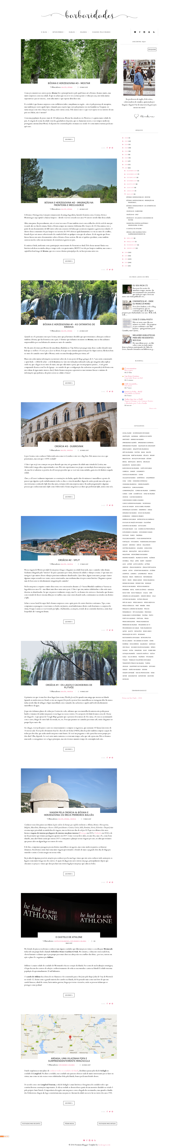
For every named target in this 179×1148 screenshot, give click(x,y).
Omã (150, 593)
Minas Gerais (137, 580)
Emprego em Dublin (129, 519)
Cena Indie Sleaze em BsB (133, 378)
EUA (136, 529)
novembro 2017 (132, 174)
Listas (130, 570)
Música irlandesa (143, 586)
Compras (152, 490)
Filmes (132, 535)
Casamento (140, 471)
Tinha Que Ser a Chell (133, 399)
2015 (126, 256)
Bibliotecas (127, 458)
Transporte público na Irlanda (133, 663)
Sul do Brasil (132, 657)
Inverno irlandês (129, 557)
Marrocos (138, 577)
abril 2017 (130, 238)
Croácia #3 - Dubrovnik (69, 446)
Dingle (150, 510)
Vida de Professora (142, 673)
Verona (144, 669)
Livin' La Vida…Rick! (133, 391)
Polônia (145, 615)
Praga (146, 618)
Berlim (152, 455)
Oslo (154, 596)
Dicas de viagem (128, 506)
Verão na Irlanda (135, 669)
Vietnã (125, 676)
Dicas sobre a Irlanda (142, 506)
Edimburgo (126, 516)
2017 (126, 168)
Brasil (125, 462)
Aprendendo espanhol (146, 442)
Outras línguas (142, 599)
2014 (126, 259)
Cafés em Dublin (146, 468)
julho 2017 (130, 187)
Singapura (138, 650)
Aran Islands (127, 449)
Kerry (142, 561)
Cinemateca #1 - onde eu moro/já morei (143, 302)
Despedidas (147, 503)
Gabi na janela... (131, 384)
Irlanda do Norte (142, 557)
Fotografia (135, 541)
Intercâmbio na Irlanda (139, 554)
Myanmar (126, 589)
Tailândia (141, 657)
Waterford (142, 676)
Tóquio (125, 660)
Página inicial (69, 1123)
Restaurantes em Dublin (131, 637)
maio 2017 (130, 194)
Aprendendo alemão (130, 442)
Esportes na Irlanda (130, 526)
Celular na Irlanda (129, 478)
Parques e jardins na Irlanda (133, 609)
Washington (132, 676)
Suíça (124, 657)
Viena (152, 673)
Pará (137, 605)
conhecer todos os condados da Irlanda (64, 1071)
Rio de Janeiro (127, 641)
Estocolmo (142, 526)
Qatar (125, 631)
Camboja (126, 471)
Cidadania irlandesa (129, 484)
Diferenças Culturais (130, 510)
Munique (148, 583)
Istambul (126, 561)
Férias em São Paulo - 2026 (132, 698)
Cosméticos (138, 494)
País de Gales (127, 602)
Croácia (70, 450)
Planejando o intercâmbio (132, 615)
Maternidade (147, 577)
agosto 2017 (131, 184)
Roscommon (134, 644)
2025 (126, 141)
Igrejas (125, 551)
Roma (151, 641)
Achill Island (127, 433)
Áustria (137, 452)
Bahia (143, 452)
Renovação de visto (130, 634)
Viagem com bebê (128, 673)
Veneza (125, 669)
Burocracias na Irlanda (131, 468)
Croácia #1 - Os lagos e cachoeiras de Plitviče (69, 686)
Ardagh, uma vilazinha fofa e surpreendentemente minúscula (69, 1059)
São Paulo (126, 647)
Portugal (140, 618)
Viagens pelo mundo (101, 32)
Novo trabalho (136, 593)
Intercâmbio (58, 32)
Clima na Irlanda (137, 487)
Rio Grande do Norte (141, 641)
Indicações (133, 551)
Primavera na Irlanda (130, 625)
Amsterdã (126, 439)
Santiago (152, 644)
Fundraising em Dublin (148, 541)
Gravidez (132, 545)
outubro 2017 (131, 177)
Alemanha (134, 436)
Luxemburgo (142, 573)
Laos (124, 564)
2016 (126, 252)
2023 (126, 148)
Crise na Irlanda (149, 494)
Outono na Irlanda (129, 599)
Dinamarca (142, 510)
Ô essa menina (130, 368)
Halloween (146, 545)
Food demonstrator (144, 538)
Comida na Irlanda (141, 490)
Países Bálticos (149, 602)
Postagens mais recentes (31, 1123)
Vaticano (152, 666)
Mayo (124, 580)
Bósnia (70, 87)
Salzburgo (144, 644)
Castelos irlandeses (61, 941)
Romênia (125, 644)
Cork (130, 494)
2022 (126, 151)
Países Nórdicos (128, 605)
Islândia (152, 557)
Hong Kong (148, 548)
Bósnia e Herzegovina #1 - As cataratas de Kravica (69, 325)
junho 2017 (131, 191)
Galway (125, 545)
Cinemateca (127, 487)
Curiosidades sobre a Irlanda (133, 500)
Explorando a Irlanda (78, 941)
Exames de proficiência (146, 529)
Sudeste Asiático (142, 653)
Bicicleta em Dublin (138, 458)
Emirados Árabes (138, 516)
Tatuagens (149, 657)
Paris (148, 605)
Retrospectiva (146, 637)
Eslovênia (147, 522)
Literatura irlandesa (141, 570)
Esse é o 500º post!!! (143, 319)
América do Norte (145, 436)
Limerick (125, 567)
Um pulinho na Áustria (132, 393)
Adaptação (126, 436)
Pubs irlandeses (146, 628)
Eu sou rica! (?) (140, 285)
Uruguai (125, 666)
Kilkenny (149, 561)
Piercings (148, 612)
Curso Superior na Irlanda (132, 503)
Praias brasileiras (129, 621)
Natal (132, 589)
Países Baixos (138, 602)
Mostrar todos (152, 408)
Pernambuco (127, 612)
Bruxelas (146, 462)
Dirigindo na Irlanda (130, 513)
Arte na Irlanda (128, 452)
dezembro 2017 (132, 171)
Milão (130, 580)
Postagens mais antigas (107, 1123)
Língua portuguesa (149, 567)
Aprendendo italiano (130, 446)
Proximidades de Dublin (131, 628)
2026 (126, 138)
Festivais (126, 535)
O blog (44, 32)
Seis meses (128, 386)
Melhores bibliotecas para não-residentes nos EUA (144, 338)
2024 (126, 144)
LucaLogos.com (104, 1145)
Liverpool (126, 573)
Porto (151, 615)
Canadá (132, 471)
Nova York (126, 593)
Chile (124, 481)
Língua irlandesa (135, 567)
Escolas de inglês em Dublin (132, 522)
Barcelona (126, 455)
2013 (126, 262)
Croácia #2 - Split (69, 560)
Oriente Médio (146, 596)
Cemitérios (141, 478)
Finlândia (98, 833)
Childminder (150, 478)
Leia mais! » (69, 139)
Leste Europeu (138, 564)
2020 (126, 158)
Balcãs (64, 87)
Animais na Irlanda (137, 439)
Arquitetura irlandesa (141, 449)
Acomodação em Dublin (141, 433)
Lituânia (152, 570)
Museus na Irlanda (129, 586)
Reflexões (138, 631)
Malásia (125, 577)
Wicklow (126, 679)
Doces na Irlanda (144, 513)
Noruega (82, 833)
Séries (153, 647)
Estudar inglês (128, 529)
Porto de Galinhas (129, 618)
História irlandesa (129, 548)
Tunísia (147, 663)
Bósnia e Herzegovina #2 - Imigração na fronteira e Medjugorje (68, 204)
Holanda (140, 548)
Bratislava (131, 462)
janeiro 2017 (131, 248)
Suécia (152, 653)
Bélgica (146, 455)
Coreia (125, 494)
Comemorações (128, 490)
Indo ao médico (143, 551)
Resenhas (141, 634)
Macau (150, 573)
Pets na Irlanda (138, 612)
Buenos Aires (136, 465)
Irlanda (83, 32)
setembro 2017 (132, 181)
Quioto (130, 631)
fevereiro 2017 (132, 245)
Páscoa (146, 609)
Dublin (72, 32)
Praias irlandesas (142, 621)
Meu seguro (128, 370)
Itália (132, 561)
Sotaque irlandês (129, 653)
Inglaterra (126, 554)
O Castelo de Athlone (69, 937)
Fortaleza (126, 541)
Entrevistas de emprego (145, 519)
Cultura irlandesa (136, 497)
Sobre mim (151, 650)
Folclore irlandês (129, 538)
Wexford (150, 676)
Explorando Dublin (145, 532)
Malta (131, 577)
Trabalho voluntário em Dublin (140, 660)
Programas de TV (144, 625)
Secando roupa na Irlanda (140, 647)
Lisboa (125, 570)
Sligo (145, 650)
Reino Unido (147, 631)
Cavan (141, 474)
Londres (133, 573)
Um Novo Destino (131, 376)
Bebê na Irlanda (136, 455)
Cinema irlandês (143, 484)
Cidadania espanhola (140, 481)
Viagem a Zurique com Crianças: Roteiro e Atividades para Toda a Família (138, 402)
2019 (126, 161)
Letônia (147, 564)
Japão (137, 561)
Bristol (139, 462)
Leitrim (129, 564)
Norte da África (140, 589)
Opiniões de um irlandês (131, 596)
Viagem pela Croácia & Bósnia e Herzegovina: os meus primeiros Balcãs (69, 813)
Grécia (139, 545)
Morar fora (140, 583)
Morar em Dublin (128, 583)
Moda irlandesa (148, 580)
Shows (125, 650)
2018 (126, 164)
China (129, 481)
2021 (126, 154)
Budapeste (126, 465)
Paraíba (142, 605)
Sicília (131, 650)
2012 (126, 266)
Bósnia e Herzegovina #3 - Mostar (69, 83)
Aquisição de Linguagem (146, 446)
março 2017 (131, 241)
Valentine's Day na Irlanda (139, 666)
